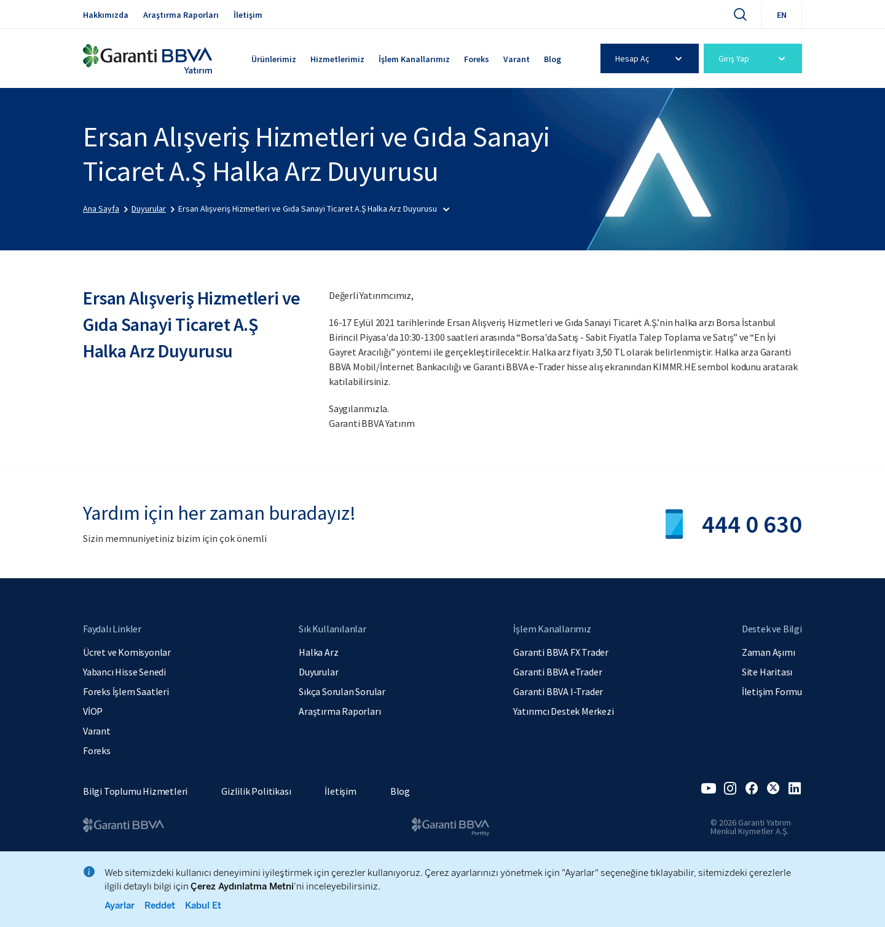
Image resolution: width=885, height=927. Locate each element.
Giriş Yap (753, 58)
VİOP (93, 711)
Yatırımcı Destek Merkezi (563, 711)
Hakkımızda (105, 14)
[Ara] (740, 14)
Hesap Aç (650, 58)
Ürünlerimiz (273, 59)
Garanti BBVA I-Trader (558, 691)
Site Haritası (767, 672)
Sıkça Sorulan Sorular (342, 691)
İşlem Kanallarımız (414, 59)
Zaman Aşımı (768, 652)
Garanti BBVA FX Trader (560, 652)
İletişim (248, 14)
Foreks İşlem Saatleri (126, 691)
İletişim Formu (772, 691)
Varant (516, 59)
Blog (552, 59)
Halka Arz (318, 652)
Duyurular (318, 672)
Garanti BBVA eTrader (557, 672)
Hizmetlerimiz (337, 59)
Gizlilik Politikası (256, 791)
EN (782, 14)
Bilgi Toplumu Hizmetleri (135, 791)
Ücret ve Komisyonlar (127, 652)
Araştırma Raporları (181, 14)
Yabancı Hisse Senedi (124, 672)
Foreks (476, 59)
